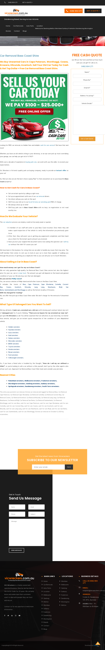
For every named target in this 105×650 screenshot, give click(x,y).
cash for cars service (47, 145)
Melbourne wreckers (32, 381)
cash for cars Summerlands (9, 412)
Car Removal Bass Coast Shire (19, 56)
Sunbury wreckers (48, 383)
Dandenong (47, 615)
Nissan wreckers (13, 352)
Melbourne (47, 595)
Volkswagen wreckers (15, 358)
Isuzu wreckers (13, 332)
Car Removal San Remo (27, 400)
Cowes (8, 287)
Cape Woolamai (47, 284)
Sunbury (46, 608)
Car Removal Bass (52, 392)
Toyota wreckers (14, 346)
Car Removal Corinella (37, 395)
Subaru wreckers (14, 338)
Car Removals (18, 25)
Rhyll (60, 287)
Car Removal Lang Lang (48, 398)
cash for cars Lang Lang (14, 409)
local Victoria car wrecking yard (39, 202)
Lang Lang (39, 287)
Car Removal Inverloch (18, 398)
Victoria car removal (31, 392)
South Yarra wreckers (50, 386)
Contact (17, 30)
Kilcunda (28, 287)
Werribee (46, 605)
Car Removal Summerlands (44, 400)
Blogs (25, 30)
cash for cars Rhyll (45, 409)
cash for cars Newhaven (30, 409)
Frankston (46, 612)
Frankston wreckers (49, 381)
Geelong (46, 598)
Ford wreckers (13, 355)
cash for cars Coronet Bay (14, 406)
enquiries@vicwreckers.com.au (94, 589)
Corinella (58, 284)
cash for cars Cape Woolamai (49, 403)
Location (40, 25)
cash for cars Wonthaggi (26, 412)
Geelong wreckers (33, 383)
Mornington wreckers (16, 383)
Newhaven (51, 287)
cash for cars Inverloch (45, 406)
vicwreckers (4, 414)
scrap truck (22, 273)
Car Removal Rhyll (13, 400)
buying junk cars (31, 162)
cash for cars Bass (14, 403)
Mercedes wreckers (15, 341)
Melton (46, 602)
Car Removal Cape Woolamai (19, 395)
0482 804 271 (12, 2)
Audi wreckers (13, 335)
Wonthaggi (21, 290)
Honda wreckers (13, 349)
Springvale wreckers (16, 386)
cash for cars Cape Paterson (30, 403)
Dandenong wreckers (33, 386)
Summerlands (9, 290)
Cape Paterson (33, 284)
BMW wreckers (13, 344)
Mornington (47, 619)
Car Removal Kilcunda (33, 398)
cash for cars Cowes (31, 406)
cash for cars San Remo (59, 409)
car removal (40, 196)
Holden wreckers (14, 327)
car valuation (7, 222)
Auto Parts (30, 25)
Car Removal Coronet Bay (53, 395)
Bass (24, 284)
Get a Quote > (93, 9)
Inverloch (18, 287)
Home (8, 25)
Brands (8, 30)
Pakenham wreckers (16, 381)
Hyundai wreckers (14, 330)
